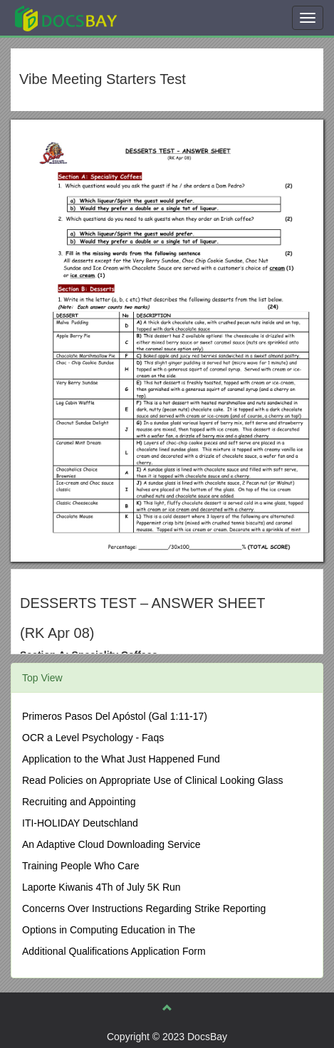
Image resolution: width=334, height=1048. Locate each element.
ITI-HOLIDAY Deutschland (80, 823)
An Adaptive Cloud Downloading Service (111, 844)
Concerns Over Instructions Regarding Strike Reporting (144, 908)
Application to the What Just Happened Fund (121, 759)
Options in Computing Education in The (108, 930)
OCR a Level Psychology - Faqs (93, 737)
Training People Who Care (80, 865)
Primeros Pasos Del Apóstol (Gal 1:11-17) (114, 716)
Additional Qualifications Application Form (114, 951)
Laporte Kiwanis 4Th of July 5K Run (101, 887)
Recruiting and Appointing (79, 801)
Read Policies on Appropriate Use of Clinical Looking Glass (152, 780)
